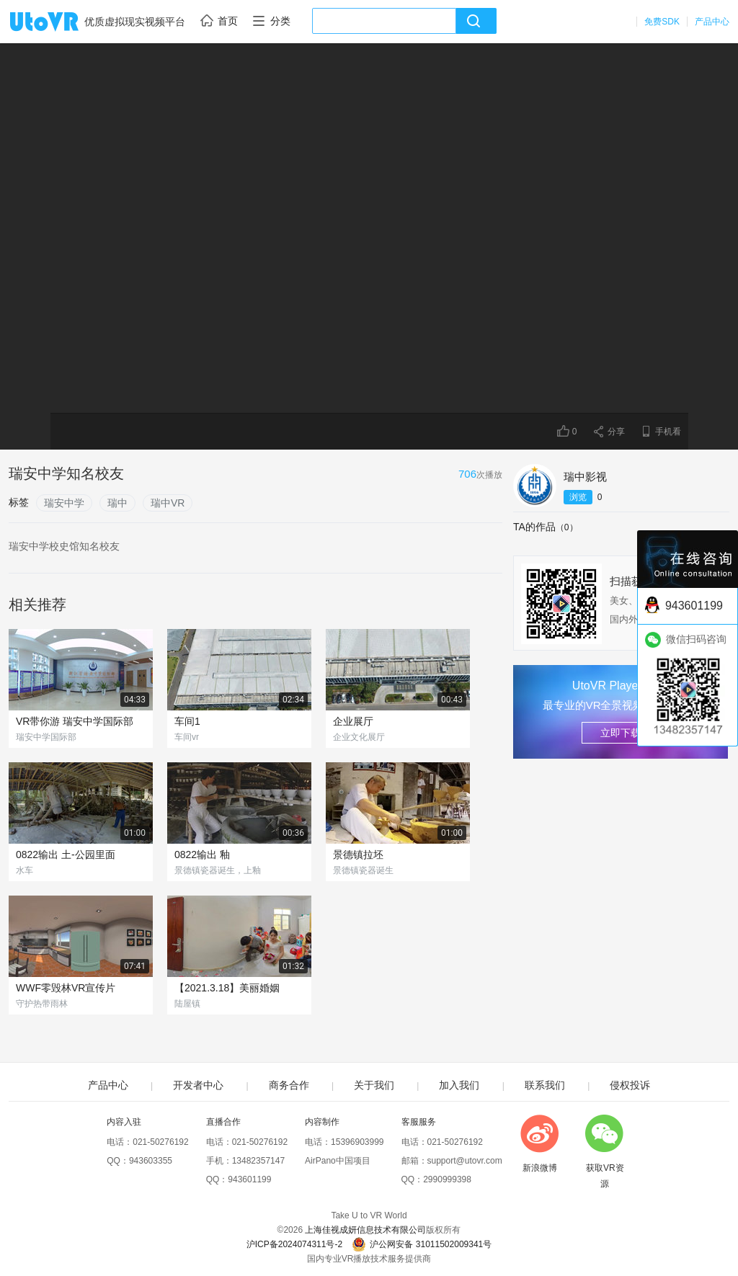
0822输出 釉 (202, 854)
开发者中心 (198, 1085)
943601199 (249, 1179)
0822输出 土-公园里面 (65, 854)
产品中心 (712, 22)
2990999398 (447, 1179)
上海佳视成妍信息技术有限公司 (365, 1230)
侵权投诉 (630, 1085)
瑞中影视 (585, 476)
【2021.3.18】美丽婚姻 (227, 988)
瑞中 (117, 503)
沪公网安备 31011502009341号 (422, 1244)
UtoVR (60, 22)
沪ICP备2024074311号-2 (294, 1244)
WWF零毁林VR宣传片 (65, 988)
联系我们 (545, 1085)
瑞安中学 (64, 503)
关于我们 (374, 1085)
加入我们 (459, 1085)
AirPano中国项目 (337, 1161)
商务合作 (289, 1085)
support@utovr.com (464, 1161)
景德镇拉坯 (358, 854)
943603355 (150, 1161)
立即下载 (620, 733)
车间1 (187, 721)
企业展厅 (353, 721)
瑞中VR (167, 503)
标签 (19, 502)
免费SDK (662, 22)
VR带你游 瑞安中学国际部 (74, 721)
